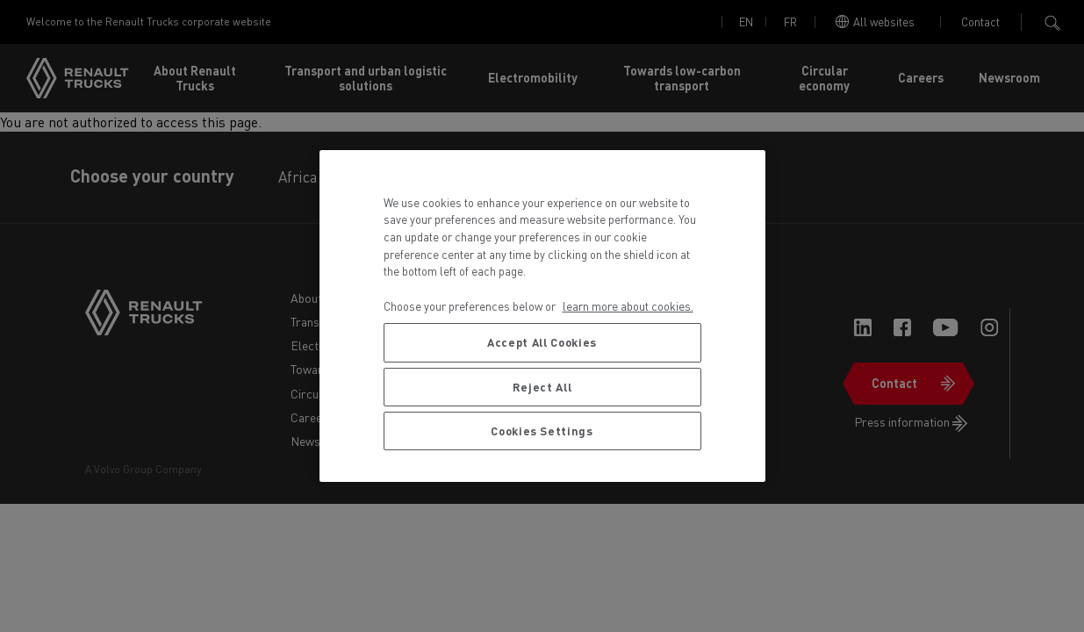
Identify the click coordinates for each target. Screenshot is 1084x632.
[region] (542, 316)
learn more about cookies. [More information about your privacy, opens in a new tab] (628, 305)
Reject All (542, 386)
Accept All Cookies (542, 341)
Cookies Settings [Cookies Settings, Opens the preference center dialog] (542, 430)
